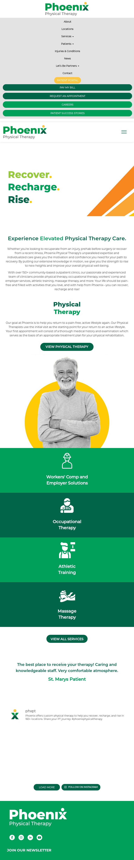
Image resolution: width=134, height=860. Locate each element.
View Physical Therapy (67, 347)
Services (67, 36)
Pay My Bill (67, 87)
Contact (67, 73)
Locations (67, 29)
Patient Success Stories (67, 113)
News (67, 58)
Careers (67, 104)
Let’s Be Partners (67, 65)
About (67, 21)
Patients (67, 43)
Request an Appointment (67, 96)
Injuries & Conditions (67, 51)
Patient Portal (67, 80)
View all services (67, 639)
